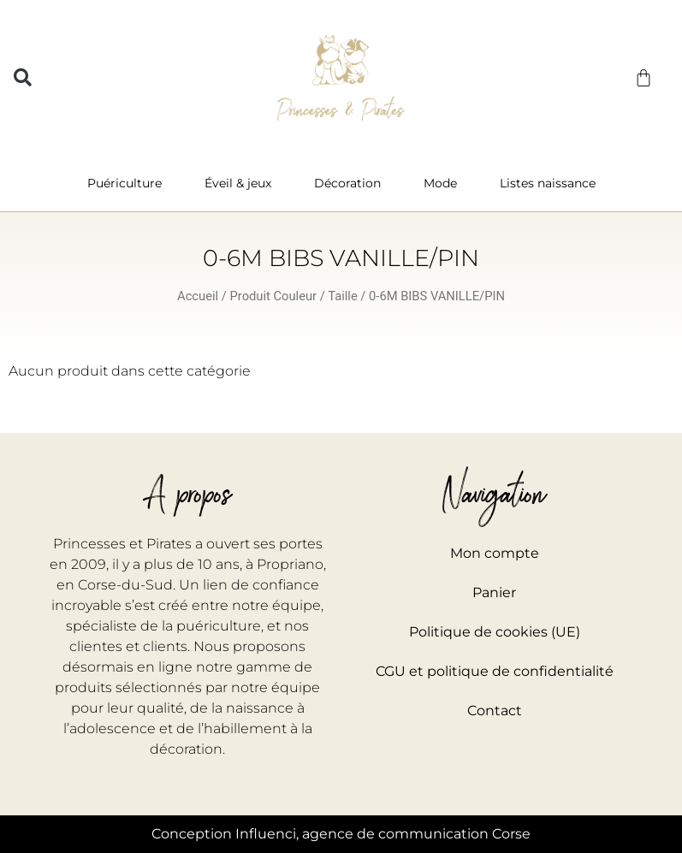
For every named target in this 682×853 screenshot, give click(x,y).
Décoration (351, 183)
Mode (445, 183)
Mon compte (494, 553)
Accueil (197, 296)
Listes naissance (548, 183)
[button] (23, 77)
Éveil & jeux (242, 183)
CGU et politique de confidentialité (495, 671)
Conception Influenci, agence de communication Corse (341, 834)
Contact (494, 710)
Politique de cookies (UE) (494, 632)
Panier (494, 592)
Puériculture (128, 183)
